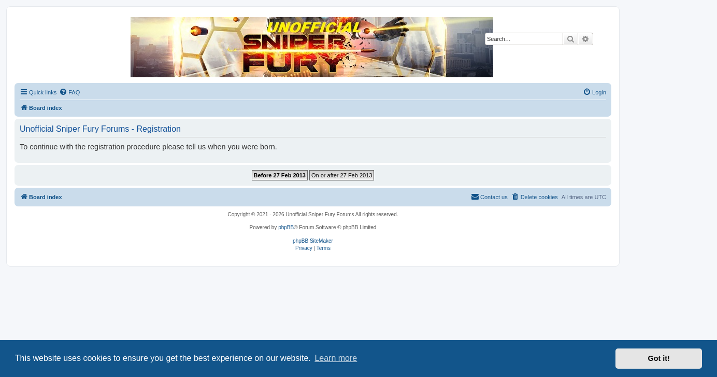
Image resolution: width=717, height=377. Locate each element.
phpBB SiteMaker (313, 241)
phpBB (286, 227)
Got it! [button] (659, 358)
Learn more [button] (335, 358)
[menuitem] (69, 92)
